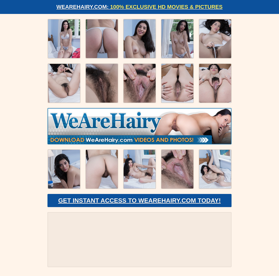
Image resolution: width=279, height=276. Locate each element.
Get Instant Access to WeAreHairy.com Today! (139, 200)
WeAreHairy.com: (139, 7)
